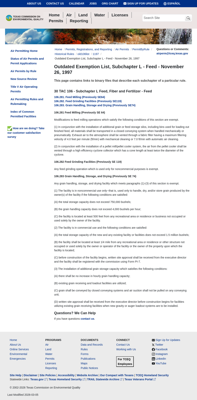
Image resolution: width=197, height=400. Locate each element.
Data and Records (92, 344)
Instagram (162, 354)
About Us (34, 3)
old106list (83, 54)
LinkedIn (161, 358)
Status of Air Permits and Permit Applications (27, 61)
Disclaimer (30, 375)
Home (13, 340)
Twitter (159, 344)
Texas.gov (38, 379)
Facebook (162, 349)
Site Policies (48, 375)
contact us (87, 318)
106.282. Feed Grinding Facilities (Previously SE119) (88, 101)
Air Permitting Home (24, 50)
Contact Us (55, 3)
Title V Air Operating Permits (24, 89)
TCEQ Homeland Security (152, 375)
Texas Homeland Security (67, 379)
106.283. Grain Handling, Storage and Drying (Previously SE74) (94, 105)
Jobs (93, 3)
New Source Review (24, 79)
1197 (96, 54)
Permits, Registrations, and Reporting (88, 49)
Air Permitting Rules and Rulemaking (27, 101)
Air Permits (122, 49)
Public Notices (89, 368)
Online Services (19, 349)
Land (48, 349)
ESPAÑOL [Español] (172, 3)
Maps (84, 363)
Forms (85, 354)
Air (46, 344)
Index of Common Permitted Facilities (23, 114)
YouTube (161, 363)
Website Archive (87, 375)
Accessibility (66, 375)
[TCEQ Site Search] (188, 18)
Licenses (50, 363)
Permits (49, 358)
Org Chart (110, 3)
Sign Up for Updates (140, 3)
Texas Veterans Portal (140, 379)
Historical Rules (64, 54)
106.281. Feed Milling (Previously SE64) (79, 97)
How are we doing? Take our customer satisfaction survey (25, 132)
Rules (84, 349)
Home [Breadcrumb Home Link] (58, 49)
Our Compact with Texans (117, 375)
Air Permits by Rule (23, 71)
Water (48, 354)
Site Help (15, 375)
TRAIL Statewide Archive (105, 379)
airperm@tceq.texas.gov (172, 53)
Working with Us (126, 349)
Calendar (76, 3)
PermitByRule (141, 49)
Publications (88, 358)
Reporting (51, 368)
